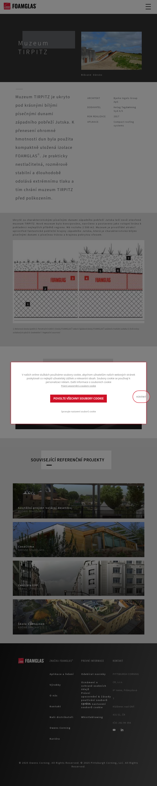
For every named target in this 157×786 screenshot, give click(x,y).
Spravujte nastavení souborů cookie (78, 411)
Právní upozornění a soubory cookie (78, 385)
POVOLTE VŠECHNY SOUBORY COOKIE (78, 398)
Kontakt (141, 396)
